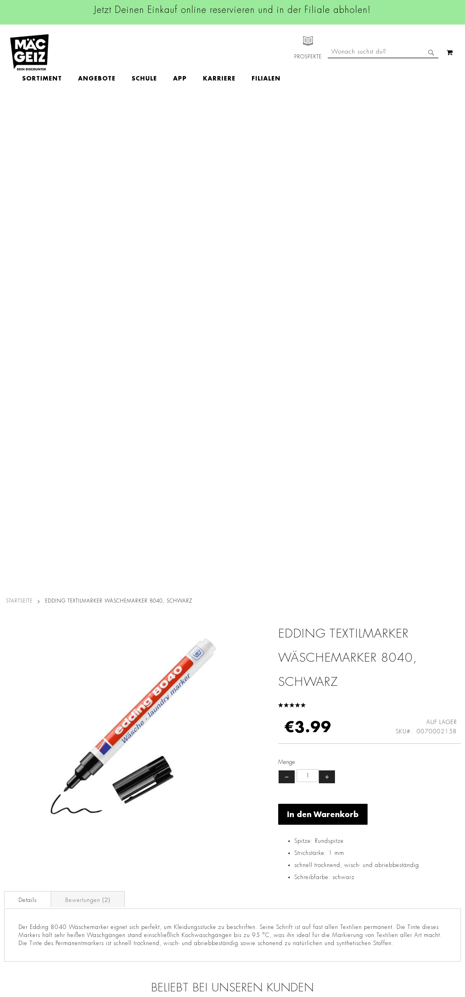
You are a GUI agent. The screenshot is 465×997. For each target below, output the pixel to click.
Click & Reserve (20, 851)
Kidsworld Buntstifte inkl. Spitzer (289, 633)
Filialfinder (14, 788)
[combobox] (383, 86)
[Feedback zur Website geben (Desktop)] (328, 941)
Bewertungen (87, 413)
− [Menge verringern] (287, 290)
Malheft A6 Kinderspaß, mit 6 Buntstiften (404, 633)
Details (28, 413)
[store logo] (29, 52)
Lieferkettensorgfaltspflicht (110, 896)
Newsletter (14, 862)
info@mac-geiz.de (318, 848)
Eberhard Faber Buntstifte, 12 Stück (61, 633)
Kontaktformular (316, 861)
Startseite (19, 113)
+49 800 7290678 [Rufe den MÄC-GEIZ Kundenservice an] (313, 813)
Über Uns (12, 810)
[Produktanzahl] (307, 288)
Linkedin (198, 825)
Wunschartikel (18, 907)
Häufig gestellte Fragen (327, 889)
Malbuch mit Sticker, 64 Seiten (175, 633)
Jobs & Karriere (20, 799)
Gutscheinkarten (21, 918)
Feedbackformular (319, 875)
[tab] (27, 412)
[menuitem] (89, 52)
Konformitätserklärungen (107, 952)
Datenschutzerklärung (416, 871)
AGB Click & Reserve (103, 799)
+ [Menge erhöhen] (327, 290)
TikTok (195, 843)
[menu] (198, 52)
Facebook (199, 789)
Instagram (200, 807)
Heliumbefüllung (22, 896)
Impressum (89, 810)
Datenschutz (91, 788)
